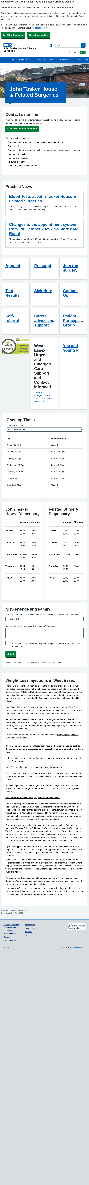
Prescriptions (65, 60)
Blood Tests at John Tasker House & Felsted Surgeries (42, 198)
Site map (28, 935)
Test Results (12, 293)
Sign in (6, 947)
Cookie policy (30, 928)
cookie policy (41, 28)
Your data (28, 932)
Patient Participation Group (75, 320)
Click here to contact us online (22, 129)
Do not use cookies (38, 35)
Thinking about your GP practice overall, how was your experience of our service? (42, 615)
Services (52, 60)
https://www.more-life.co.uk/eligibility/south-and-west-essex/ (32, 798)
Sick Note (43, 291)
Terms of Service (53, 662)
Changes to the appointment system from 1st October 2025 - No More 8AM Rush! (43, 229)
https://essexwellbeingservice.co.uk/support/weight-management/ (35, 767)
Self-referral (12, 318)
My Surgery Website (78, 947)
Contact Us (70, 293)
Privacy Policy (41, 662)
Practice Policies (9, 940)
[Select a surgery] (44, 429)
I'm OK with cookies (13, 35)
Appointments (39, 60)
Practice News (24, 60)
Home (13, 60)
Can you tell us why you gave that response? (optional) (30, 626)
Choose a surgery (15, 425)
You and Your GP (70, 348)
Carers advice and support (44, 320)
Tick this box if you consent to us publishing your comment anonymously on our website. (45, 644)
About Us (77, 60)
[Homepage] (26, 47)
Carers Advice (8, 937)
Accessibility (30, 925)
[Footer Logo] (77, 926)
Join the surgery (70, 268)
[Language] (51, 45)
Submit (10, 654)
